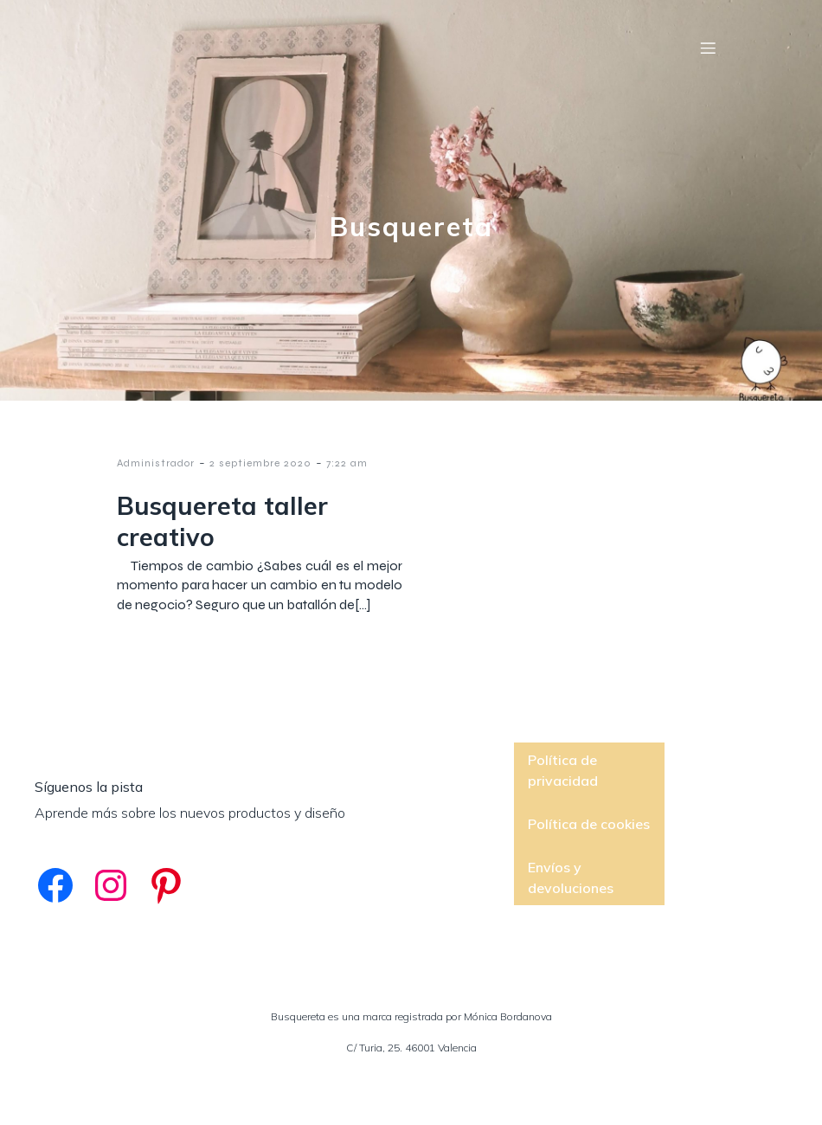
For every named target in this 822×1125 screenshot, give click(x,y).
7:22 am (347, 463)
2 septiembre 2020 (260, 463)
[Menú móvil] (707, 47)
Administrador (156, 463)
